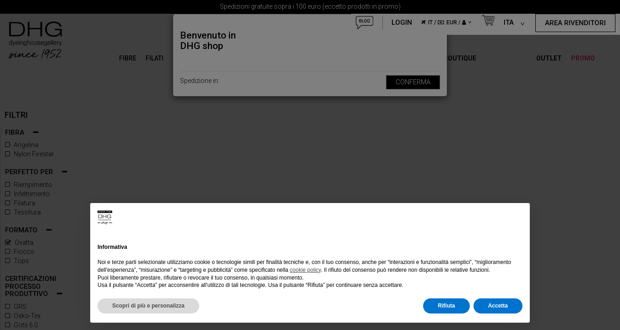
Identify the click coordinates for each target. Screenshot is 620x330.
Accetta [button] (498, 305)
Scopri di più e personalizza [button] (148, 305)
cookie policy (305, 270)
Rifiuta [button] (446, 305)
